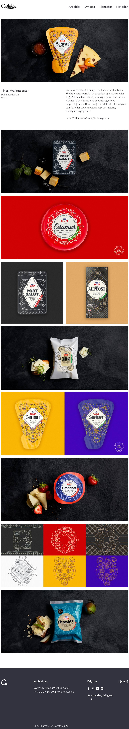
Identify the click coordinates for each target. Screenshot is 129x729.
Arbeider (74, 7)
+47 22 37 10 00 (43, 691)
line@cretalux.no (64, 691)
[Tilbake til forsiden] (8, 8)
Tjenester (105, 7)
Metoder (122, 7)
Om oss (90, 7)
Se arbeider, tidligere (100, 697)
